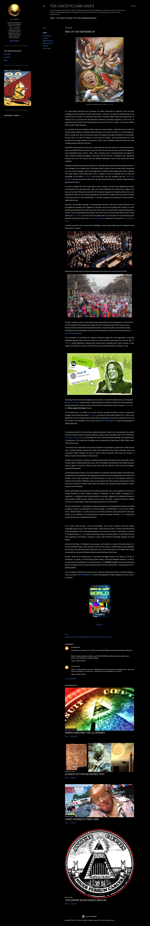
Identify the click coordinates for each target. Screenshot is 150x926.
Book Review (47, 36)
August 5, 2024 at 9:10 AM (78, 674)
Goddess (46, 38)
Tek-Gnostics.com (15, 26)
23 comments (73, 736)
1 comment (73, 822)
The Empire (94, 415)
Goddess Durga (109, 104)
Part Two (99, 625)
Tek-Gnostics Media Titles (66, 18)
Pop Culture (47, 48)
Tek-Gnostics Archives (72, 6)
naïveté (122, 514)
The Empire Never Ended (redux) (85, 900)
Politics (45, 46)
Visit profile (14, 41)
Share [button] (45, 28)
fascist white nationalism (73, 333)
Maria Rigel (74, 647)
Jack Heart (74, 666)
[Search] (133, 6)
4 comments (73, 903)
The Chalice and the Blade (74, 437)
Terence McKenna (73, 402)
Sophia (82, 534)
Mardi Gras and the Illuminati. (85, 732)
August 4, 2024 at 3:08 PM (78, 661)
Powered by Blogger (89, 916)
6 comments (73, 777)
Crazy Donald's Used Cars (82, 819)
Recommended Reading (87, 18)
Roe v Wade (76, 215)
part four (127, 405)
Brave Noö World (107, 421)
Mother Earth (47, 43)
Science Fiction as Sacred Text (85, 774)
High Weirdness (48, 41)
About (52, 18)
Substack (7, 54)
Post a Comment (70, 678)
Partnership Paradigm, (97, 218)
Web (5, 60)
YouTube (7, 57)
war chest (86, 176)
